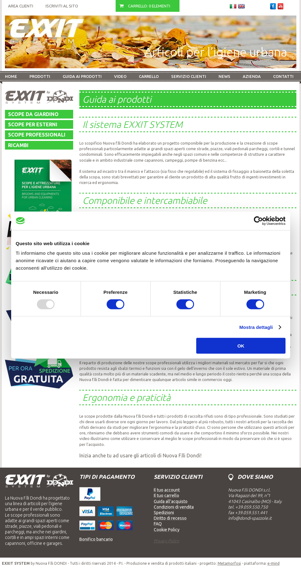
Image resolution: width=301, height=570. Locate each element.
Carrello (149, 76)
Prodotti (39, 76)
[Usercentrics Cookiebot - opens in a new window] (258, 220)
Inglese (241, 6)
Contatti (283, 76)
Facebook (273, 6)
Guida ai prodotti (82, 76)
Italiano (233, 6)
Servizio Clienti (188, 76)
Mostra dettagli (256, 327)
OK (241, 345)
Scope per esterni (32, 124)
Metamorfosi (229, 563)
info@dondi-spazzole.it (250, 518)
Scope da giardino (33, 114)
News (224, 76)
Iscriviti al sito (62, 6)
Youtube (280, 6)
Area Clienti (20, 6)
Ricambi (18, 145)
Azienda (252, 76)
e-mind (274, 563)
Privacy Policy (166, 540)
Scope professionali (36, 134)
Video (120, 76)
